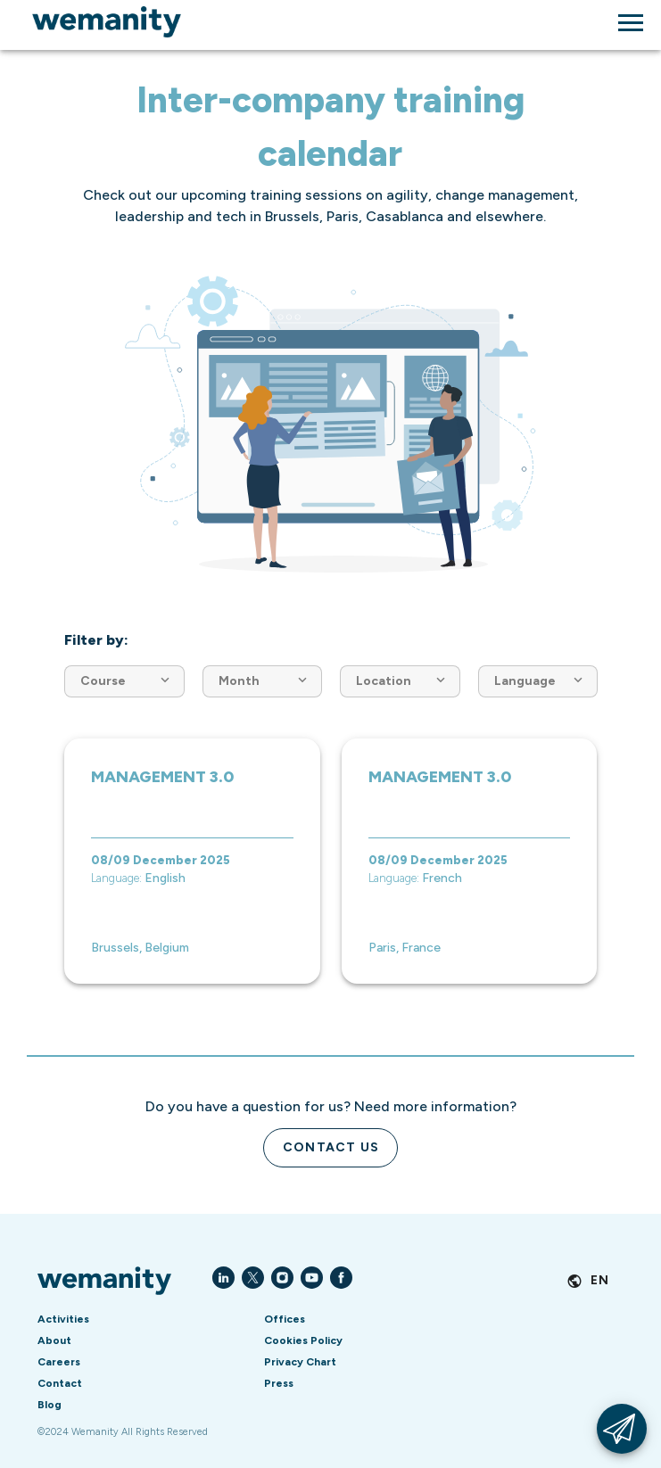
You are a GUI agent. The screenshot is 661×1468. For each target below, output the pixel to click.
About (54, 1340)
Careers (58, 1362)
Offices (284, 1319)
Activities (63, 1319)
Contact (59, 1383)
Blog (49, 1404)
